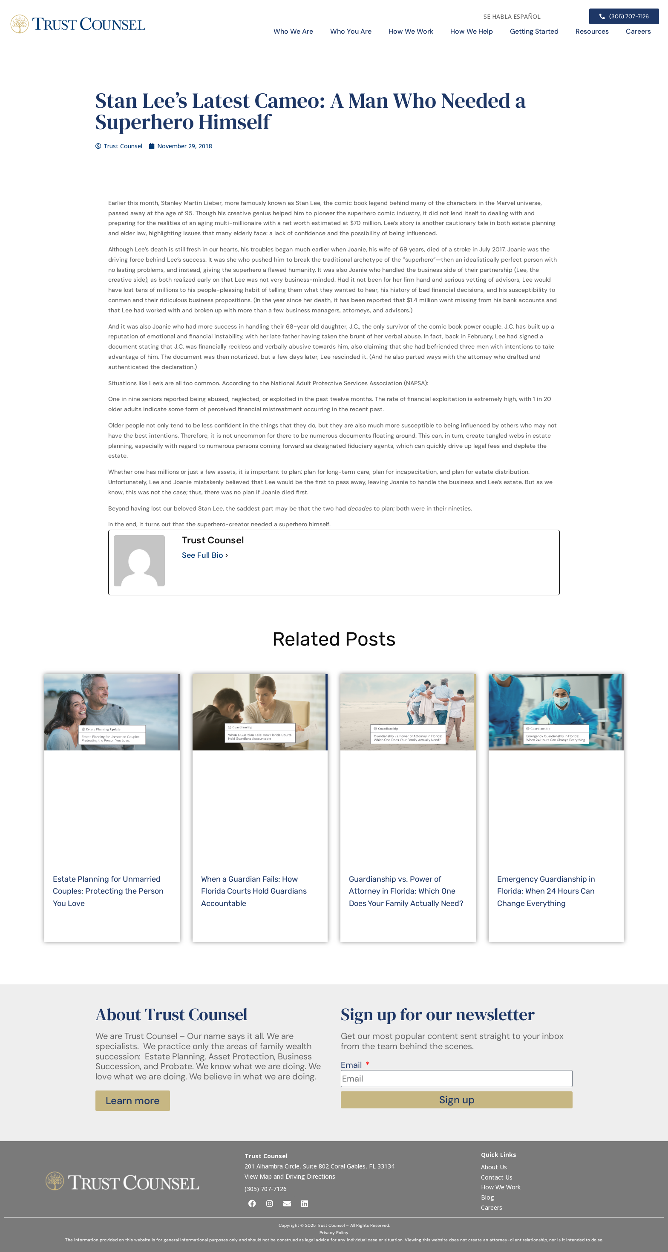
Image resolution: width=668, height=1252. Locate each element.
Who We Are (293, 31)
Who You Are (350, 31)
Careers (638, 31)
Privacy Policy (334, 1232)
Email (352, 1065)
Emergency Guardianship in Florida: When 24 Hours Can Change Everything (546, 891)
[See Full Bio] (226, 556)
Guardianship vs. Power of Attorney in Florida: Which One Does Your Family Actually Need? (406, 891)
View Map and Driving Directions (290, 1176)
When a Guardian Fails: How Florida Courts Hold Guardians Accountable (254, 891)
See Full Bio (202, 555)
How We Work (411, 31)
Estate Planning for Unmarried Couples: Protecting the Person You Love (108, 891)
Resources (592, 31)
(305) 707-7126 (266, 1189)
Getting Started (534, 31)
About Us (495, 1167)
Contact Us (497, 1177)
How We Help (471, 31)
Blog (487, 1197)
